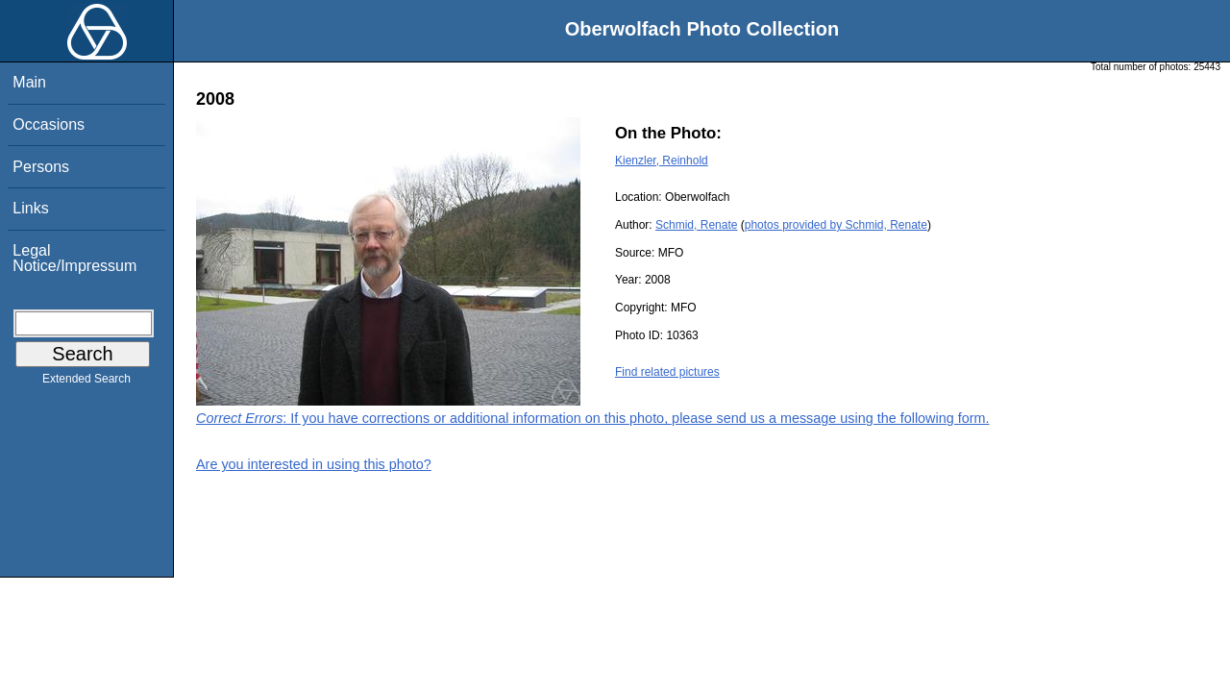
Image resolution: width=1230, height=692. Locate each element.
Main (29, 82)
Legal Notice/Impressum (74, 258)
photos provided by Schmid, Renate (836, 225)
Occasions (48, 124)
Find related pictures (667, 372)
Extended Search (86, 382)
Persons (40, 167)
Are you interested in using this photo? (313, 464)
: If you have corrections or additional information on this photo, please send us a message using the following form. (593, 418)
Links (30, 208)
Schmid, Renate (696, 225)
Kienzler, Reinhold (661, 160)
